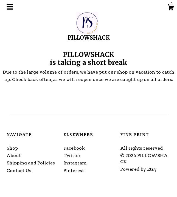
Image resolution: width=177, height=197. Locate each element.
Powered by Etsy (138, 169)
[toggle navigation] (10, 7)
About (14, 155)
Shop (12, 148)
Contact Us (19, 170)
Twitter (72, 155)
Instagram (75, 163)
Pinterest (73, 170)
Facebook (74, 148)
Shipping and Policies (31, 163)
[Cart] (171, 8)
